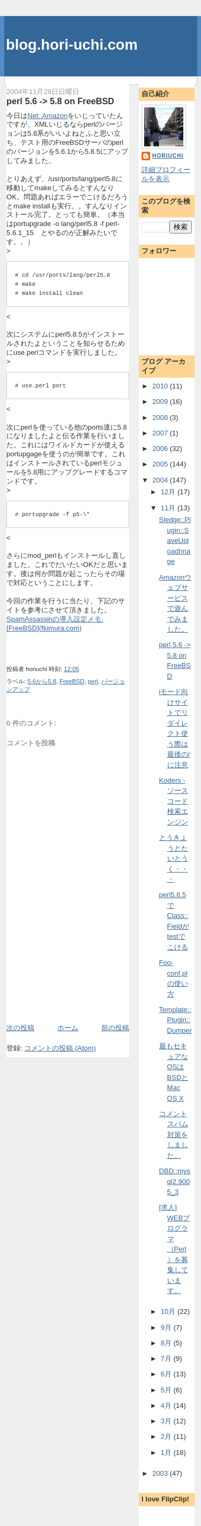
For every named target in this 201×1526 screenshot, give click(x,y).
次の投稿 (20, 1028)
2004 (161, 480)
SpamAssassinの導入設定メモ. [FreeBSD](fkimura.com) (54, 623)
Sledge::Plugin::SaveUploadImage (175, 540)
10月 (169, 1311)
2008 (161, 418)
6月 (167, 1374)
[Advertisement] (69, 999)
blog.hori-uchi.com (72, 44)
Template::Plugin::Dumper (175, 1020)
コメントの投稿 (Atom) (60, 1048)
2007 (161, 433)
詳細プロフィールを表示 (166, 174)
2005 (161, 464)
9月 (167, 1327)
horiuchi (167, 156)
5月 (167, 1390)
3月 (167, 1421)
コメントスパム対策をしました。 (173, 1134)
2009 (161, 402)
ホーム (67, 1028)
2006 (161, 449)
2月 (167, 1436)
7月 (167, 1358)
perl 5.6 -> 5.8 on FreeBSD (60, 101)
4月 (167, 1406)
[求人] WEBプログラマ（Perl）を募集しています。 (174, 1249)
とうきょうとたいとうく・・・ (173, 858)
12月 (169, 492)
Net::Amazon (47, 116)
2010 (161, 386)
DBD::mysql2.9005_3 (175, 1181)
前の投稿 (115, 1028)
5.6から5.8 (41, 681)
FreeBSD (71, 681)
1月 (167, 1453)
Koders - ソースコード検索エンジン (173, 801)
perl (93, 681)
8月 (167, 1343)
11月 (169, 508)
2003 (161, 1473)
